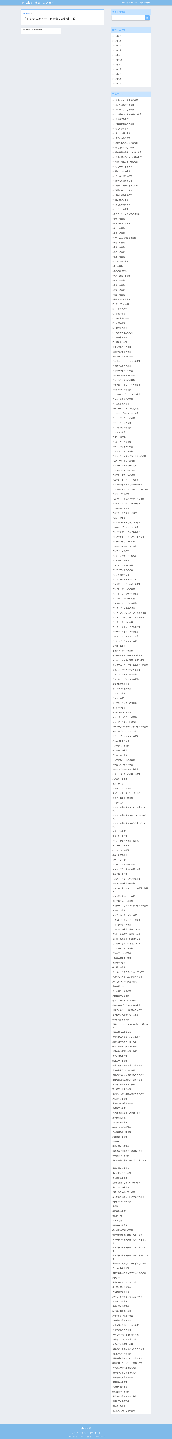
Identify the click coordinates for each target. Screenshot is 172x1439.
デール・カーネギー (120, 755)
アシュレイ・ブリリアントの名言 (126, 394)
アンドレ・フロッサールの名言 (125, 594)
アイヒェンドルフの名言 (122, 371)
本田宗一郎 (117, 1216)
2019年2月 (116, 50)
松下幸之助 (117, 1221)
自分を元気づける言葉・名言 (124, 1340)
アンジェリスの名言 (120, 561)
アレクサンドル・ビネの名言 (124, 546)
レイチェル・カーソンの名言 (124, 915)
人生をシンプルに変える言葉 (124, 982)
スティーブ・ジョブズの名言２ (125, 736)
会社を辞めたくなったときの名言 (126, 1037)
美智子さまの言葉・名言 (122, 1316)
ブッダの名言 (118, 803)
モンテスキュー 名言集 (122, 901)
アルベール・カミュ (120, 508)
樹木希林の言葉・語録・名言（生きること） (129, 1241)
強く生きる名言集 (119, 1178)
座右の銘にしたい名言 (121, 1173)
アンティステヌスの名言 (122, 565)
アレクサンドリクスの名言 (123, 542)
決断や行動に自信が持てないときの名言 (129, 1273)
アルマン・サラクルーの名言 (124, 513)
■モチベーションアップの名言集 (126, 214)
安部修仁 (116, 1141)
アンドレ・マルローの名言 (123, 599)
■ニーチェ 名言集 (120, 209)
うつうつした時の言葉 (121, 347)
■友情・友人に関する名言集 (124, 238)
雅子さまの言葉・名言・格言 (124, 1396)
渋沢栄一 (116, 1278)
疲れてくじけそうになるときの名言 (127, 1297)
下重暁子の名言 (118, 963)
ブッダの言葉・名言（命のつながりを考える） (130, 817)
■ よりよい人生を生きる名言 (125, 100)
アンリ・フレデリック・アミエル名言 (128, 618)
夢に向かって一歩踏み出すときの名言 (128, 1094)
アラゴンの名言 (118, 432)
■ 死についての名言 (121, 171)
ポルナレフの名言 (119, 855)
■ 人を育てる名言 (120, 119)
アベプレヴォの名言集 (121, 428)
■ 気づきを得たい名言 (122, 176)
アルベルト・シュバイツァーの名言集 (128, 499)
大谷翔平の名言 (118, 1108)
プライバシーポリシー (129, 3)
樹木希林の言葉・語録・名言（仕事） (128, 1235)
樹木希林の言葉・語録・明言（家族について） (130, 1257)
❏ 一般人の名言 (119, 309)
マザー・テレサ (118, 860)
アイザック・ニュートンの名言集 (126, 361)
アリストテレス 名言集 (122, 451)
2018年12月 (117, 55)
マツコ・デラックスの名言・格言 (126, 869)
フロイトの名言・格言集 (122, 798)
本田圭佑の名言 (118, 1211)
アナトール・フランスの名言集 (125, 409)
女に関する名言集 (119, 1123)
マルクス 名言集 (119, 874)
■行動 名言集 (118, 295)
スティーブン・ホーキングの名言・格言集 (130, 727)
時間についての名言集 (121, 1202)
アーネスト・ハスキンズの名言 (125, 636)
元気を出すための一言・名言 (124, 1042)
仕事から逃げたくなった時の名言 (126, 1005)
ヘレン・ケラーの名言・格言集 (125, 841)
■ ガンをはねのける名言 (123, 105)
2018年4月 (116, 84)
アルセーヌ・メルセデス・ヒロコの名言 (129, 456)
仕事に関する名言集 (120, 1020)
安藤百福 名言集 (119, 1137)
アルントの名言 (118, 518)
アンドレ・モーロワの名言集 (124, 603)
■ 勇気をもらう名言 (121, 138)
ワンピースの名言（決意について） (127, 934)
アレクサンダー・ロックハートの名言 (128, 537)
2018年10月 (117, 65)
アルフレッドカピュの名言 (123, 475)
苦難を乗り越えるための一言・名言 (127, 1358)
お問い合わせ (145, 3)
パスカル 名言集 (119, 779)
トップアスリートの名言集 (123, 760)
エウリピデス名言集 (120, 684)
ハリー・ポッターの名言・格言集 (126, 774)
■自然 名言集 (118, 285)
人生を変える (118, 986)
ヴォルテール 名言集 (121, 953)
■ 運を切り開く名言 (121, 205)
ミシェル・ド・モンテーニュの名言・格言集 (130, 890)
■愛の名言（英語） (120, 271)
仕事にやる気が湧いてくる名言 (125, 1015)
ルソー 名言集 (118, 910)
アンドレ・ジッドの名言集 (123, 589)
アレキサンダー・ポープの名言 (125, 527)
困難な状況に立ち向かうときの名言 (127, 1080)
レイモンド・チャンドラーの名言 (126, 920)
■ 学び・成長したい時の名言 (125, 162)
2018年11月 (117, 60)
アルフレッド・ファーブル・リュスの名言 (130, 489)
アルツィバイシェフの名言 (123, 461)
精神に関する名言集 (120, 1306)
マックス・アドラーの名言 (123, 865)
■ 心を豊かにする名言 (122, 167)
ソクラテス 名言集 (120, 746)
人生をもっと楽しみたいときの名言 (127, 977)
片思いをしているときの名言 (124, 1282)
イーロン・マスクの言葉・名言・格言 (128, 660)
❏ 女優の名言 (118, 323)
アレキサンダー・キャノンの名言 (126, 523)
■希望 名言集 (118, 257)
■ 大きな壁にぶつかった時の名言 (127, 157)
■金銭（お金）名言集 (121, 300)
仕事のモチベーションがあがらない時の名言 (130, 1026)
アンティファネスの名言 (122, 570)
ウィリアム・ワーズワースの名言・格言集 (130, 665)
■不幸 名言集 (118, 219)
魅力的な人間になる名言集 (123, 1411)
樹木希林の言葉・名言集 (122, 1230)
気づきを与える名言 (120, 1268)
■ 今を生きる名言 (120, 129)
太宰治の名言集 (118, 1118)
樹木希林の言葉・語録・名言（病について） (129, 1249)
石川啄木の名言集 (119, 1302)
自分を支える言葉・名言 (122, 1344)
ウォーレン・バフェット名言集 (125, 679)
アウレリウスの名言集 (121, 390)
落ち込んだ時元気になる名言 (124, 1368)
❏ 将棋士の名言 (119, 328)
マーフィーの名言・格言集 (123, 883)
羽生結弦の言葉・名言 (121, 1320)
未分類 (115, 1206)
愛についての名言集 (120, 1187)
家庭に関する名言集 (120, 1146)
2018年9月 (116, 69)
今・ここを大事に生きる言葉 (124, 1001)
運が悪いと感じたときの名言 (124, 1373)
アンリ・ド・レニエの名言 (123, 608)
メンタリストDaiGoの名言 (123, 896)
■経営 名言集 (118, 280)
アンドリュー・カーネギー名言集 (126, 584)
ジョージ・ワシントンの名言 (124, 722)
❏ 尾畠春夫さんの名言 (122, 333)
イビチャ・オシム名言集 (122, 651)
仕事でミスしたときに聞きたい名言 (127, 1010)
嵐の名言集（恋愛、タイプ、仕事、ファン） (129, 1162)
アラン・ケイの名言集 (121, 442)
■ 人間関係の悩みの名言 (123, 124)
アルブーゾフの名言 (120, 494)
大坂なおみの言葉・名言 (122, 1103)
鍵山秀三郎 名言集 (120, 1392)
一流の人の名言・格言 (121, 958)
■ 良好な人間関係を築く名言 (125, 186)
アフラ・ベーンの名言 (121, 423)
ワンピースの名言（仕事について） (127, 929)
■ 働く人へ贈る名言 (121, 133)
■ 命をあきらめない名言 (123, 148)
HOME (86, 1428)
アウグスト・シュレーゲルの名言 (126, 385)
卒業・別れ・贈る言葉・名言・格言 (127, 1065)
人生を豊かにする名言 (121, 991)
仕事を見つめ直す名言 (121, 1032)
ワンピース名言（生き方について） (127, 944)
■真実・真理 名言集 (121, 276)
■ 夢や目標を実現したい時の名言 (127, 152)
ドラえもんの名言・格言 (122, 765)
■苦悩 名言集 (118, 290)
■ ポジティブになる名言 (123, 110)
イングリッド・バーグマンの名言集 (127, 656)
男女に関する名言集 (120, 1292)
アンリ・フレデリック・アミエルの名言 (129, 613)
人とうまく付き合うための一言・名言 (128, 972)
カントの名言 (118, 698)
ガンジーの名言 (118, 708)
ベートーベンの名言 (120, 850)
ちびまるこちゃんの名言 (122, 356)
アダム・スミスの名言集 (122, 399)
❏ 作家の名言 (118, 314)
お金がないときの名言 (121, 352)
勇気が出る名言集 (119, 1056)
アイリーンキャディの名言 (123, 376)
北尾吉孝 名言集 (119, 1061)
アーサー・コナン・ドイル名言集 (126, 627)
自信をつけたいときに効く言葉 (125, 1335)
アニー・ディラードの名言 (123, 418)
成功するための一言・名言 (123, 1192)
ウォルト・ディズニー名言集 (124, 674)
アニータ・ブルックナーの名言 (125, 413)
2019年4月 (116, 41)
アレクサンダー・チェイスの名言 (126, 532)
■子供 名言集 (118, 247)
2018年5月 (116, 79)
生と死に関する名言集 (121, 1287)
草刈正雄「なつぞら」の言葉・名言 (127, 1363)
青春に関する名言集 (120, 1401)
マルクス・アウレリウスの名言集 (126, 879)
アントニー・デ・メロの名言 (124, 580)
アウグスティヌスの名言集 (123, 380)
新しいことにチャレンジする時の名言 (128, 1197)
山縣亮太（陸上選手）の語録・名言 (127, 1151)
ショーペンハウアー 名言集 (124, 717)
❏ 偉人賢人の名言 (120, 318)
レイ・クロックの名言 (121, 925)
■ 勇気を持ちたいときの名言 (125, 143)
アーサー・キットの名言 (122, 622)
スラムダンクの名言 (120, 741)
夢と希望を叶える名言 (121, 1089)
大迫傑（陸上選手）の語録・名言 (126, 1113)
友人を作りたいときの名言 (123, 1070)
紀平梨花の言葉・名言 (121, 1311)
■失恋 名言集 (118, 243)
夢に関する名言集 (119, 1099)
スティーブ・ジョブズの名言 (124, 732)
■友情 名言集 (118, 233)
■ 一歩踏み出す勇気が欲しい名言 (127, 114)
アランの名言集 (118, 437)
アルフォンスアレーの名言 (123, 470)
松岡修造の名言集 (119, 1225)
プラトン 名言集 (119, 836)
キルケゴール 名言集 (121, 712)
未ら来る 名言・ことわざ (38, 2)
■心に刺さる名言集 (120, 262)
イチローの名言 (118, 646)
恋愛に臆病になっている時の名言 (126, 1183)
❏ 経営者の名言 (119, 342)
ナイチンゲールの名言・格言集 (125, 769)
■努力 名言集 (118, 228)
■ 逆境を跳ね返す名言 (122, 195)
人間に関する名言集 (120, 996)
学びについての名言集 (121, 1127)
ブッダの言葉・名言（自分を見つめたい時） (129, 825)
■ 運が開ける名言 (120, 200)
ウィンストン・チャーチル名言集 (126, 670)
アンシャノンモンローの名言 (124, 556)
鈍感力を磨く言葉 (119, 1387)
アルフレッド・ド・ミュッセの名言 (127, 485)
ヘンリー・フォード (120, 846)
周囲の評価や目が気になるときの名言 (128, 1075)
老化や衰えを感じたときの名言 (125, 1325)
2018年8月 (116, 74)
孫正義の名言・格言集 (121, 1132)
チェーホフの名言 (119, 750)
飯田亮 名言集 (118, 1406)
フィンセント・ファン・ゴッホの (126, 793)
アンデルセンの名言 (120, 575)
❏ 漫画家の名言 (119, 338)
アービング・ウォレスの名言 (124, 641)
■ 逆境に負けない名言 (122, 190)
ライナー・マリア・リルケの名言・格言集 (130, 906)
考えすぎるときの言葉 (121, 1330)
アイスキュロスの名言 (121, 366)
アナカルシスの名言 (120, 404)
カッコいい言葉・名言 (121, 689)
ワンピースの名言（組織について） (127, 939)
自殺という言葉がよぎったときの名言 (128, 1349)
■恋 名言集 (117, 266)
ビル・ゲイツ (118, 784)
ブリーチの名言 (118, 831)
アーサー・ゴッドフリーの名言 (125, 632)
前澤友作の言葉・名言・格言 (124, 1051)
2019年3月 (116, 46)
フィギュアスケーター (121, 788)
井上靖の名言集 (118, 967)
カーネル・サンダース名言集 (124, 703)
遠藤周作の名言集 (119, 1382)
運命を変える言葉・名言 (122, 1377)
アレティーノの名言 (120, 551)
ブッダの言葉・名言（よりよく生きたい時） (129, 809)
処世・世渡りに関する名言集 (124, 1047)
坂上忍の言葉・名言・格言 (123, 1085)
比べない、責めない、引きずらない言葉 (129, 1264)
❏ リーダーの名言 (120, 304)
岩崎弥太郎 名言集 (120, 1156)
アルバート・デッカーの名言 (124, 466)
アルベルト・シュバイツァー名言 (126, 504)
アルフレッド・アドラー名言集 (125, 480)
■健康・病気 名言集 (121, 224)
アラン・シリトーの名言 (122, 447)
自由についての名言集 (121, 1354)
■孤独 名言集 (118, 252)
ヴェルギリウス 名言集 (122, 948)
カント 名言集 (118, 694)
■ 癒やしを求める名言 (122, 181)
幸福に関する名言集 (120, 1168)
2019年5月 (116, 36)
